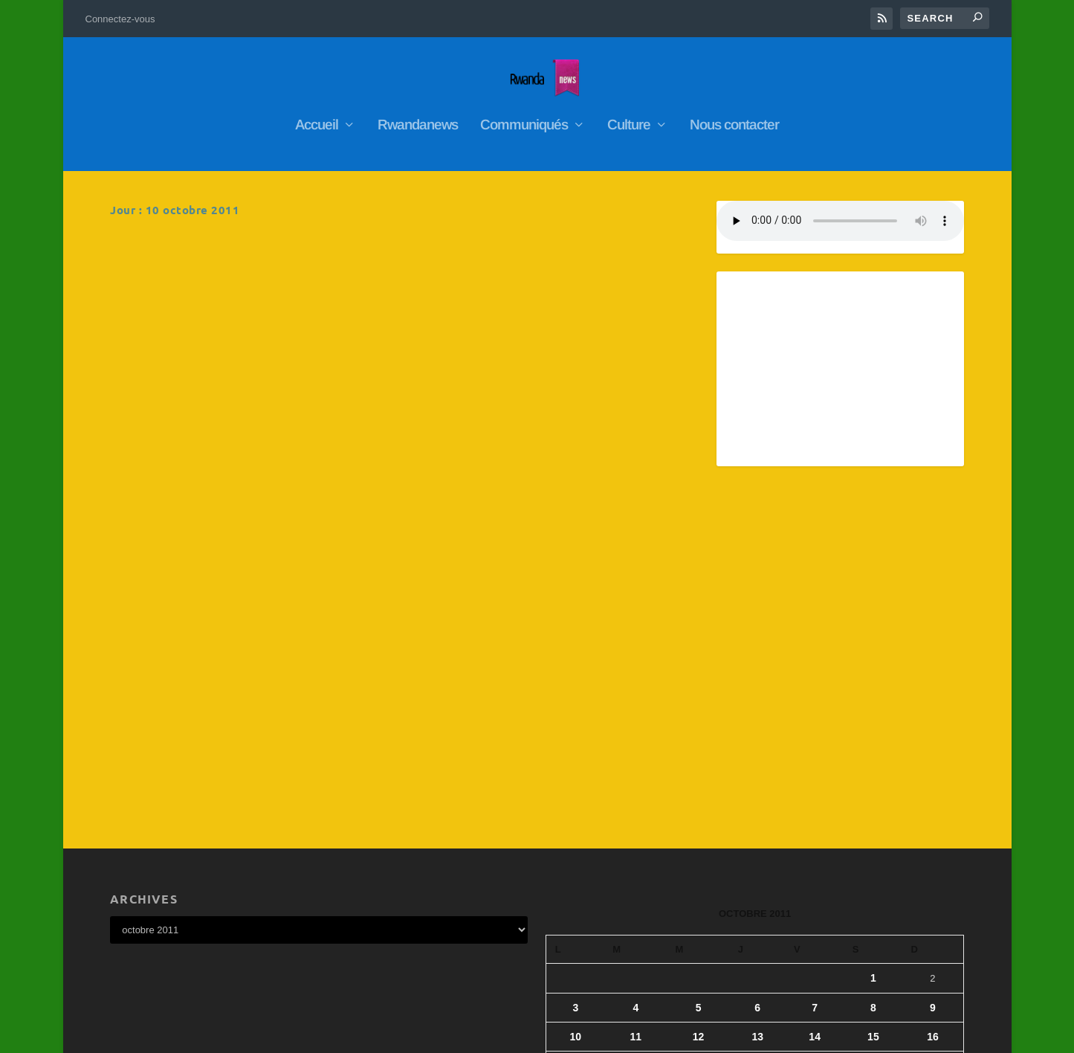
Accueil (316, 118)
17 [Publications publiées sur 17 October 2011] (576, 871)
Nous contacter (734, 118)
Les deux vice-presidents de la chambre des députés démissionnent (248, 254)
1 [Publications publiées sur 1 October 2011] (873, 783)
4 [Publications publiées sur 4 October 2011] (635, 813)
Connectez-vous (120, 19)
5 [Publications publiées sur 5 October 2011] (699, 813)
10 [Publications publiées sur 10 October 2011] (576, 842)
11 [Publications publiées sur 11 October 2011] (636, 842)
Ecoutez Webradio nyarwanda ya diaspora (545, 446)
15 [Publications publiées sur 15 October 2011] (873, 842)
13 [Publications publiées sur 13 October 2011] (757, 842)
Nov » (596, 951)
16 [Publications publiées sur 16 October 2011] (933, 842)
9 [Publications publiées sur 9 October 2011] (933, 813)
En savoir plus (174, 378)
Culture (628, 118)
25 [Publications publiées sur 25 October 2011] (636, 900)
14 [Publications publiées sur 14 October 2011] (815, 842)
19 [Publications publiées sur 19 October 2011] (699, 871)
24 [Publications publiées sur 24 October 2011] (576, 900)
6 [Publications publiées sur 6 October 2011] (757, 813)
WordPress (303, 1035)
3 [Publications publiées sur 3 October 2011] (575, 813)
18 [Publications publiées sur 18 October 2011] (636, 871)
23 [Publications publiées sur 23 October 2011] (933, 871)
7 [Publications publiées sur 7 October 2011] (815, 813)
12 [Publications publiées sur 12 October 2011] (699, 842)
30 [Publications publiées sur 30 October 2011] (933, 900)
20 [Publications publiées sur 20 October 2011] (757, 871)
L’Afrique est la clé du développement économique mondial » (537, 254)
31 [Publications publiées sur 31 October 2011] (576, 929)
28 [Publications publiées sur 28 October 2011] (815, 900)
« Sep (559, 951)
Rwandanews (418, 118)
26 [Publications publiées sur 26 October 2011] (699, 900)
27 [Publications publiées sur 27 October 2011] (757, 900)
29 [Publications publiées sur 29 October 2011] (873, 900)
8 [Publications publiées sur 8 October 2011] (873, 813)
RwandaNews (213, 283)
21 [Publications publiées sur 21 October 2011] (815, 871)
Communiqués (524, 118)
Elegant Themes (188, 1035)
